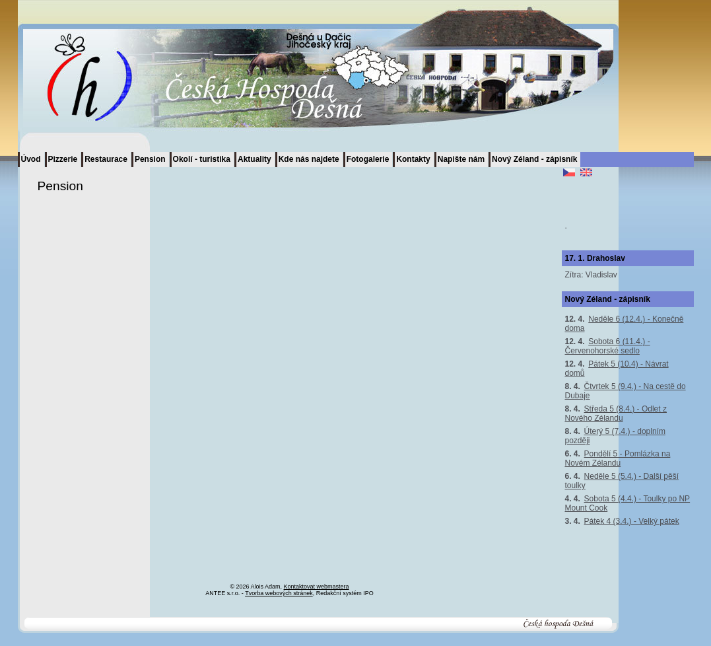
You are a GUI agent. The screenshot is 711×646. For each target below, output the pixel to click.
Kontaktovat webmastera (316, 586)
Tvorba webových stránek (279, 593)
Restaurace (106, 159)
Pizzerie (63, 159)
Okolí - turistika (201, 159)
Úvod (31, 159)
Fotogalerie (368, 159)
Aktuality (254, 159)
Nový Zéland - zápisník (534, 159)
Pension (150, 159)
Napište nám (461, 159)
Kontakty (413, 159)
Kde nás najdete (309, 159)
